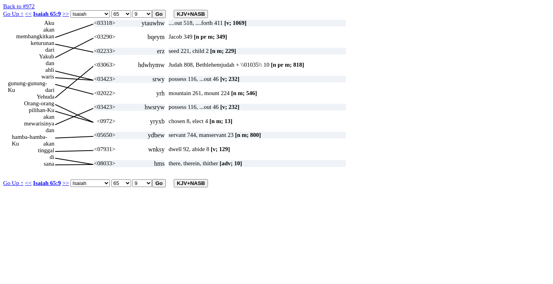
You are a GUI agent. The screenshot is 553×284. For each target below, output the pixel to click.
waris (47, 76)
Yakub (46, 56)
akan (48, 29)
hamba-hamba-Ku (29, 137)
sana (49, 164)
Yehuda (45, 96)
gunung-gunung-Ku (27, 83)
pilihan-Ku (41, 110)
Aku (49, 23)
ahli (49, 70)
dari (49, 50)
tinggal (46, 150)
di (52, 157)
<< (28, 14)
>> (65, 14)
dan (50, 63)
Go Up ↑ (13, 14)
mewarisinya (39, 123)
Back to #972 (19, 6)
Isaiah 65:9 (47, 14)
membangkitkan (35, 36)
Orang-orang (39, 103)
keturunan (42, 43)
